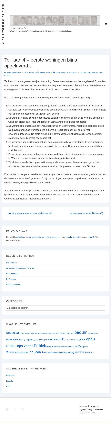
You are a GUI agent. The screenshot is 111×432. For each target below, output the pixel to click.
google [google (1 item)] (36, 340)
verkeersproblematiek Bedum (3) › (86, 213)
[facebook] (7, 410)
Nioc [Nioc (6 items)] (83, 339)
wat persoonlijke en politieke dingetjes (44, 237)
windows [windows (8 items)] (80, 352)
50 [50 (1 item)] (21, 333)
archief (91, 237)
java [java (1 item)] (65, 340)
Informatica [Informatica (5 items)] (53, 339)
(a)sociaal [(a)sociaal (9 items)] (13, 333)
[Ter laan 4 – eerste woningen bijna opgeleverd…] (45, 72)
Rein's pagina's (3, 24)
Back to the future (13, 285)
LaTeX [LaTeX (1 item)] (69, 340)
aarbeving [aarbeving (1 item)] (25, 333)
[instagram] (22, 410)
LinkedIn (9, 381)
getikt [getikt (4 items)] (30, 339)
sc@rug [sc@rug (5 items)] (79, 346)
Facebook (10, 376)
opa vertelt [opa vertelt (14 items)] (25, 346)
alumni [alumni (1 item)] (50, 333)
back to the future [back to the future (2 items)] (60, 333)
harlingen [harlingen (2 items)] (43, 340)
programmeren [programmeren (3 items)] (53, 346)
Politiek (73, 72)
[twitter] (15, 410)
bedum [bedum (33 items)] (80, 332)
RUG (8, 386)
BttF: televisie (12, 274)
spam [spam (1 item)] (86, 346)
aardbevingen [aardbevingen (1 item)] (42, 333)
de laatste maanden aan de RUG (20, 268)
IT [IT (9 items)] (62, 339)
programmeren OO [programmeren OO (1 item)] (67, 346)
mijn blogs (20, 237)
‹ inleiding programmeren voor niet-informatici (30, 213)
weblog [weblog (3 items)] (70, 352)
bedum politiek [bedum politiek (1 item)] (93, 333)
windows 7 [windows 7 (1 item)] (90, 352)
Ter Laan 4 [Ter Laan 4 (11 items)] (35, 352)
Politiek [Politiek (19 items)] (40, 346)
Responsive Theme (87, 413)
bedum (95, 72)
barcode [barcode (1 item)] (71, 333)
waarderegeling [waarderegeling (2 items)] (60, 352)
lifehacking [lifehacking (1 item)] (76, 340)
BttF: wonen (11, 279)
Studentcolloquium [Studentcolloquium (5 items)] (17, 352)
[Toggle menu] (106, 24)
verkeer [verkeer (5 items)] (48, 352)
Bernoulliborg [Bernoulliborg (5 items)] (14, 339)
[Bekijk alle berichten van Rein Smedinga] (12, 72)
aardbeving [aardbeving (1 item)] (33, 333)
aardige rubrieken (74, 237)
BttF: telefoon (11, 263)
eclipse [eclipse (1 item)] (24, 340)
